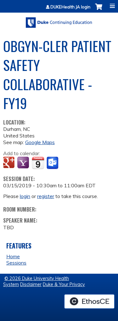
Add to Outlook (53, 163)
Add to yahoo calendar (23, 163)
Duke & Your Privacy (64, 284)
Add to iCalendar (37, 162)
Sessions (16, 263)
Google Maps (40, 142)
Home (13, 256)
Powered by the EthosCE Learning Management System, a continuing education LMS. (89, 301)
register (45, 196)
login (25, 196)
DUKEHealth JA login (70, 7)
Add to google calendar (9, 163)
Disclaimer (31, 284)
